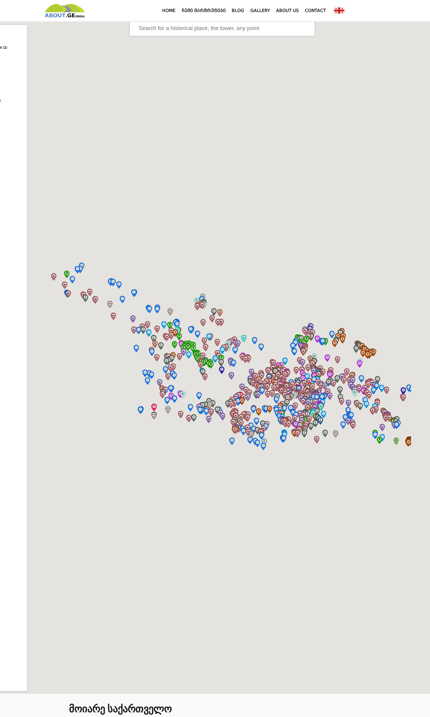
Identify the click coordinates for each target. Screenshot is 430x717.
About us (287, 10)
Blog (238, 10)
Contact (315, 10)
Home (168, 10)
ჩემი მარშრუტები (204, 10)
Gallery (260, 10)
